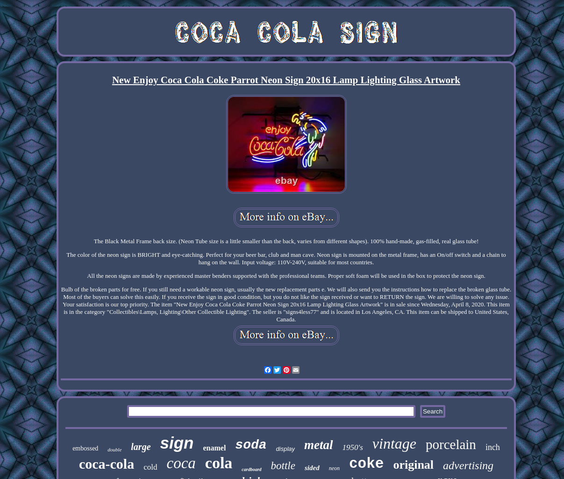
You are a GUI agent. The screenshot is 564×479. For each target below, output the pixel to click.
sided (312, 468)
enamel (214, 448)
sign (177, 443)
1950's (353, 447)
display (285, 448)
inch (492, 447)
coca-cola (106, 464)
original (413, 465)
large (140, 447)
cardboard (251, 469)
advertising (468, 465)
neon (334, 468)
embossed (85, 448)
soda (250, 445)
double (114, 449)
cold (150, 467)
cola (219, 463)
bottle (283, 466)
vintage (394, 443)
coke (366, 464)
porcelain (451, 444)
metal (318, 445)
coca (181, 463)
